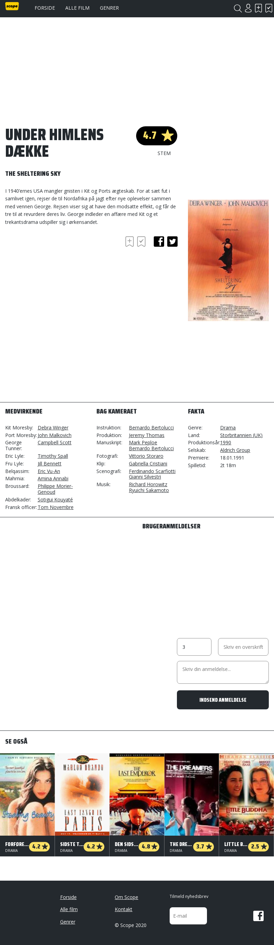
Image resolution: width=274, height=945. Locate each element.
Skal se (258, 8)
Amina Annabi (53, 478)
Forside (45, 7)
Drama (228, 427)
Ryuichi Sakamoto (149, 490)
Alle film (77, 7)
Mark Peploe (143, 442)
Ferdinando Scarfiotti (152, 471)
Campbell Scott (55, 442)
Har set (269, 8)
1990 (225, 442)
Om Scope (126, 897)
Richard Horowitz (148, 484)
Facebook (258, 916)
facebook (159, 241)
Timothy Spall (53, 456)
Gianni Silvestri (145, 476)
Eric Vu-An (49, 471)
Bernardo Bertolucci (151, 427)
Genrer (109, 7)
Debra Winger (53, 427)
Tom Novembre (56, 507)
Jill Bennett (50, 463)
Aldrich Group (235, 450)
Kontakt (123, 909)
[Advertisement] (60, 274)
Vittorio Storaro (146, 456)
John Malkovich (55, 435)
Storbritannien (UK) (241, 435)
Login (248, 8)
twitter (172, 241)
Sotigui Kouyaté (55, 499)
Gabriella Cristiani (148, 463)
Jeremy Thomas (146, 435)
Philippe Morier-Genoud (55, 489)
